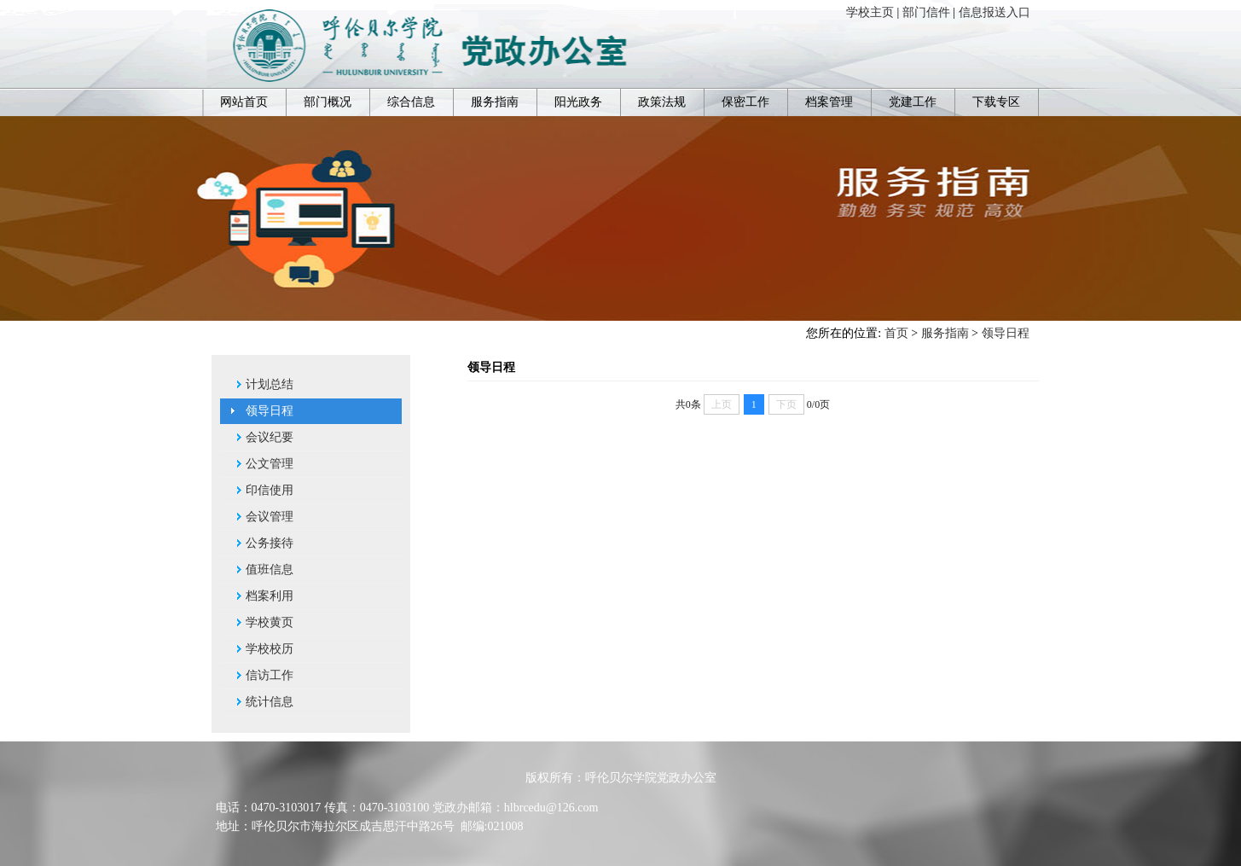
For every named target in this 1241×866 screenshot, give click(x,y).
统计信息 (269, 701)
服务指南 (495, 102)
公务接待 (269, 543)
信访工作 (269, 675)
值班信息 (269, 569)
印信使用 (269, 490)
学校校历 (269, 648)
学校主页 (870, 12)
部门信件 (926, 12)
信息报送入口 (994, 12)
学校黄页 (269, 622)
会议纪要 (269, 437)
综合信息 (411, 102)
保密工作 (745, 102)
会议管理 (269, 516)
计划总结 (269, 384)
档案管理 (829, 102)
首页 (896, 333)
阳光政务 (578, 102)
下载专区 (996, 102)
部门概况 (327, 102)
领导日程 (1005, 333)
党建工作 (913, 102)
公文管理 (269, 463)
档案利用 (269, 596)
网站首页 (244, 102)
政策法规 (662, 102)
